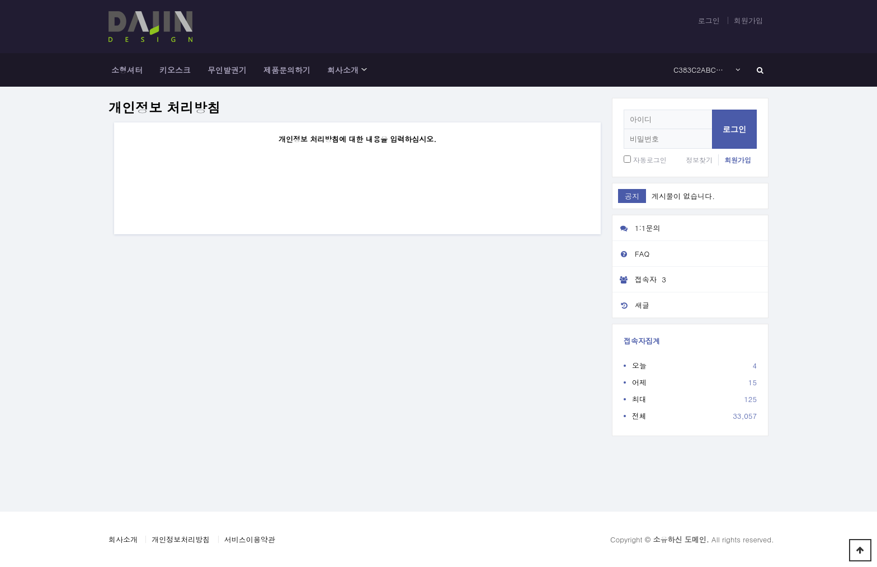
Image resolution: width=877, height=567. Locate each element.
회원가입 (748, 20)
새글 (630, 305)
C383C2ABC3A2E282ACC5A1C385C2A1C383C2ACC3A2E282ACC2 (700, 69)
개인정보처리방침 (181, 539)
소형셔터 (127, 69)
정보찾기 (699, 159)
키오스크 (175, 69)
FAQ (630, 253)
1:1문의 (636, 228)
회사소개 (343, 69)
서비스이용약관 (249, 539)
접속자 (640, 279)
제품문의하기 (286, 69)
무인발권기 (227, 69)
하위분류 (364, 70)
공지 (632, 196)
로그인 (709, 20)
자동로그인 (650, 159)
